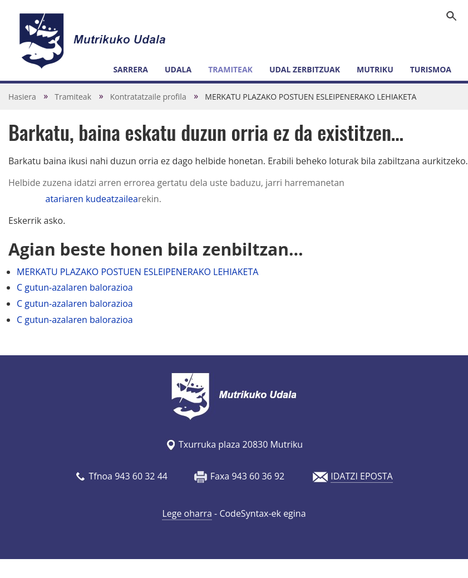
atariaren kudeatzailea (92, 199)
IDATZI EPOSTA (361, 476)
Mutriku (375, 69)
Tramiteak (230, 69)
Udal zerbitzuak (304, 69)
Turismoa (430, 69)
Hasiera (22, 96)
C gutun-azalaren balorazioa (75, 287)
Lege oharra (186, 513)
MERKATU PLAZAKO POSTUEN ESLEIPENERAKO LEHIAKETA (137, 272)
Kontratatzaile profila (148, 96)
